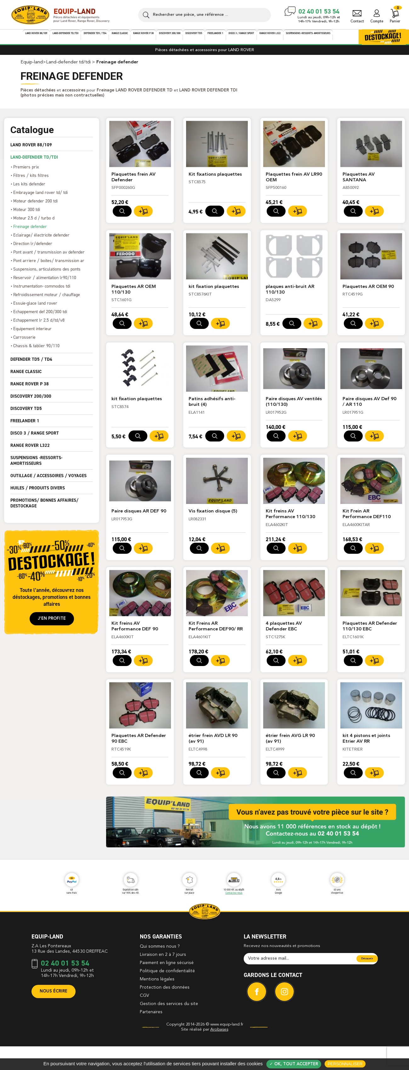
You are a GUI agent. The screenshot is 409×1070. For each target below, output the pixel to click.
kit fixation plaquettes (214, 291)
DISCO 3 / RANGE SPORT (34, 437)
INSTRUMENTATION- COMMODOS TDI (41, 290)
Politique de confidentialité (167, 996)
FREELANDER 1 (24, 425)
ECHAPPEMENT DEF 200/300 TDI (40, 316)
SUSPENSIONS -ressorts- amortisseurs (36, 465)
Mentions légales (157, 1004)
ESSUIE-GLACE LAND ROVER (35, 307)
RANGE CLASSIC (26, 376)
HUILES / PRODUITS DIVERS (37, 492)
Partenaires (151, 1037)
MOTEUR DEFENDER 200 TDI (35, 205)
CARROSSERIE (24, 341)
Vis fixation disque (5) (213, 517)
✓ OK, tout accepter (294, 1064)
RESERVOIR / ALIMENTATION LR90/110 (44, 281)
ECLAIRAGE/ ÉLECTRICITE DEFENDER (41, 239)
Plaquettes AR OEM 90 (368, 291)
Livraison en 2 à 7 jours (163, 979)
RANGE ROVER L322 (30, 450)
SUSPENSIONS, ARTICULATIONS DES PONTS (47, 273)
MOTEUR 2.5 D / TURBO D (33, 222)
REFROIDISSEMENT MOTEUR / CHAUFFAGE (46, 298)
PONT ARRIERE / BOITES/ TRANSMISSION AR (48, 264)
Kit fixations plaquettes (215, 179)
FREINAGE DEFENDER (30, 230)
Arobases (219, 1054)
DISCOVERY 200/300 (30, 400)
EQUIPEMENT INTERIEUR (32, 333)
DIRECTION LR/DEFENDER (32, 247)
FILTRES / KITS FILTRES (31, 179)
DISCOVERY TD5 (26, 413)
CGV (144, 1020)
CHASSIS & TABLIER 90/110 (36, 350)
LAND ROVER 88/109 (31, 149)
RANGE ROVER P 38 (29, 388)
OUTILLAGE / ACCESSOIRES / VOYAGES (48, 480)
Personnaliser (345, 1063)
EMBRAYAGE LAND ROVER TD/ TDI (40, 196)
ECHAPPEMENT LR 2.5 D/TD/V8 (39, 324)
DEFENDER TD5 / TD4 (31, 363)
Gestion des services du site (169, 1028)
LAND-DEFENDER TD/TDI (34, 161)
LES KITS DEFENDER (29, 188)
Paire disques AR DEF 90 (139, 517)
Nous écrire (53, 1016)
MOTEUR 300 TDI (26, 213)
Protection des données (165, 1012)
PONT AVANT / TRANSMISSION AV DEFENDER (49, 256)
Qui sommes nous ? (160, 971)
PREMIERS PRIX (26, 171)
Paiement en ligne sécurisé (167, 987)
